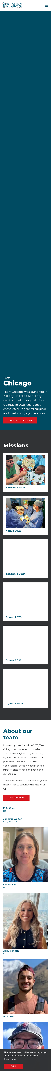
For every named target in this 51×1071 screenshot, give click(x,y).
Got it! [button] (13, 1066)
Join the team (16, 797)
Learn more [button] (10, 1059)
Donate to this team (20, 420)
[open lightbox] (17, 105)
